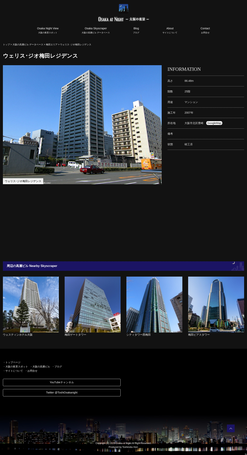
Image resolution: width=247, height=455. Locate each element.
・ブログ (57, 366)
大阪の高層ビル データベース (28, 44)
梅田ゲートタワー (75, 334)
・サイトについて (13, 370)
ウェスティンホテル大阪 (18, 334)
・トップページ (11, 362)
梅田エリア (52, 44)
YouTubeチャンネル (62, 382)
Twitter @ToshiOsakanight (62, 392)
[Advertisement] (116, 223)
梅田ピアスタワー (199, 334)
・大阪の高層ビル (40, 366)
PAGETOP (231, 428)
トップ (6, 44)
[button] (158, 69)
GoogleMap (214, 123)
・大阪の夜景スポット (15, 366)
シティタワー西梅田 (138, 334)
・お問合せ (31, 370)
